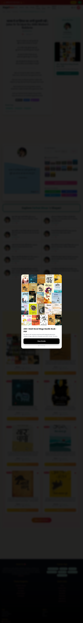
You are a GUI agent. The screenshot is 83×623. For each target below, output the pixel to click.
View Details (41, 341)
